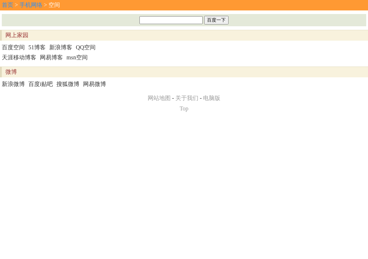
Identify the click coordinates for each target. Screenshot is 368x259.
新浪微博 (13, 84)
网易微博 (94, 84)
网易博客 (51, 57)
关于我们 (186, 98)
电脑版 (211, 98)
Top (184, 108)
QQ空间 (86, 47)
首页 (7, 5)
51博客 (37, 47)
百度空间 (13, 47)
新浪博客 (60, 47)
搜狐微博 (67, 84)
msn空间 (77, 57)
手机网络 (30, 5)
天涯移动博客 (19, 57)
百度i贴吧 (40, 84)
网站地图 (159, 98)
